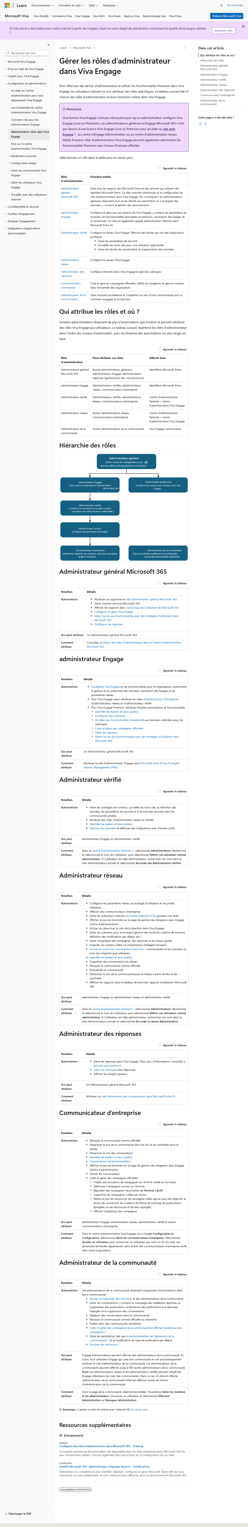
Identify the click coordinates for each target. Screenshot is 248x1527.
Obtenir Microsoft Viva (227, 16)
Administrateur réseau (213, 85)
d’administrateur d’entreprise (160, 699)
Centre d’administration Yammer (111, 850)
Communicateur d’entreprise (217, 95)
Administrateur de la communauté (212, 102)
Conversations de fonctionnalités (109, 1161)
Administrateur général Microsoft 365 (214, 67)
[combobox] (27, 53)
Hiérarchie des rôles (212, 60)
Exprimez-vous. (223, 30)
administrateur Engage (214, 74)
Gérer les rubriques (105, 1070)
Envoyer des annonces (103, 1344)
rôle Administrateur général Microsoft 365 (151, 599)
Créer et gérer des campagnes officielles (119, 728)
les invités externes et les (141, 916)
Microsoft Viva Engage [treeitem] (21, 61)
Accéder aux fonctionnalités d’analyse (118, 720)
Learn (63, 48)
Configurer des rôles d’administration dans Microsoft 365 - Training (101, 1446)
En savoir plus (139, 1409)
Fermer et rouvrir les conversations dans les (116, 949)
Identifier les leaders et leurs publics (116, 711)
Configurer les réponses (108, 624)
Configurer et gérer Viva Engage (113, 612)
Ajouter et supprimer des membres (111, 1298)
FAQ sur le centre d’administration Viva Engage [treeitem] (28, 146)
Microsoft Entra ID (151, 763)
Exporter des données (103, 828)
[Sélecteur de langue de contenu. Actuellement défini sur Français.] (14, 1520)
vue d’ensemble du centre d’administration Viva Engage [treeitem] (28, 110)
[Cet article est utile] (200, 123)
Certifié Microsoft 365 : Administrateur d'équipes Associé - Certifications (104, 1466)
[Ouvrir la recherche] (222, 5)
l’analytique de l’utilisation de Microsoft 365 (152, 607)
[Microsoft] (7, 5)
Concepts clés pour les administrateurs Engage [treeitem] (25, 122)
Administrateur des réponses (217, 90)
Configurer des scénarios (110, 716)
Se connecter (235, 5)
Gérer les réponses (106, 732)
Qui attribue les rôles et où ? (217, 55)
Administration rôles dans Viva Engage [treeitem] (30, 134)
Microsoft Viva (82, 48)
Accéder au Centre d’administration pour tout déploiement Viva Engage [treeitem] (27, 95)
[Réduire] (48, 44)
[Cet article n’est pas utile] (205, 123)
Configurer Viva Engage (105, 686)
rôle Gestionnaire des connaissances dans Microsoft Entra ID (138, 1096)
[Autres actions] (185, 48)
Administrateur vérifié (74, 232)
